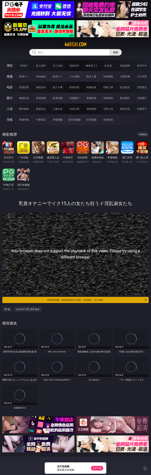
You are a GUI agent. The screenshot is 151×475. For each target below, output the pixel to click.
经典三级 (108, 87)
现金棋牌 (125, 65)
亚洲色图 (41, 98)
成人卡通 (58, 87)
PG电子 (24, 65)
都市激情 (24, 109)
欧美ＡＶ (58, 76)
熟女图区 (125, 98)
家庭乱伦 (41, 109)
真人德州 (41, 65)
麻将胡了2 (91, 65)
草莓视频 (58, 119)
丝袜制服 (108, 76)
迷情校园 (91, 109)
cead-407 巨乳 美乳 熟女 (28, 309)
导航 (10, 119)
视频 (10, 76)
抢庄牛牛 (142, 65)
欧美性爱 (74, 87)
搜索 (115, 52)
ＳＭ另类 (142, 76)
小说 (10, 109)
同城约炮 (24, 119)
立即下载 (97, 468)
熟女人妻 (91, 76)
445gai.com (75, 44)
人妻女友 (58, 109)
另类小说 (108, 109)
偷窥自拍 (24, 98)
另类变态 (142, 87)
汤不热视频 (74, 119)
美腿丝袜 (91, 98)
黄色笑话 (125, 109)
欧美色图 (58, 98)
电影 (10, 87)
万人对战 (58, 65)
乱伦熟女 (125, 87)
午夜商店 (41, 119)
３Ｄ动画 (74, 76)
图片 (10, 98)
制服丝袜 (91, 87)
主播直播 (125, 76)
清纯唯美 (108, 98)
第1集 (7, 309)
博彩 (10, 65)
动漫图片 (74, 98)
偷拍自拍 (41, 87)
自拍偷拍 (41, 76)
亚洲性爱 (24, 87)
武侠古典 (74, 109)
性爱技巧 (142, 109)
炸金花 (108, 65)
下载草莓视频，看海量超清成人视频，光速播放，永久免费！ (96, 300)
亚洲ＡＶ (24, 76)
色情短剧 (108, 119)
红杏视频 (91, 119)
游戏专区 (74, 65)
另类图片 (142, 98)
